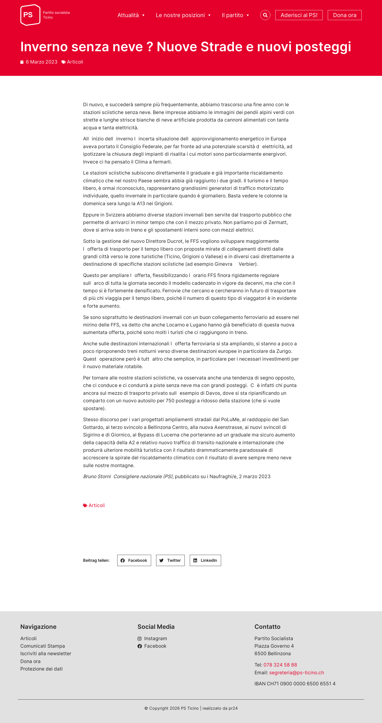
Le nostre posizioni (184, 15)
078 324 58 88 (280, 665)
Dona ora (344, 15)
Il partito (236, 15)
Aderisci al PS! (299, 15)
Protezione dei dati (41, 669)
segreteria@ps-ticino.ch (296, 673)
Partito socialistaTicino (56, 15)
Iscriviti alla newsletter (45, 653)
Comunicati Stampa (42, 646)
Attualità (131, 15)
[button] (134, 560)
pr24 (233, 708)
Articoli (75, 62)
